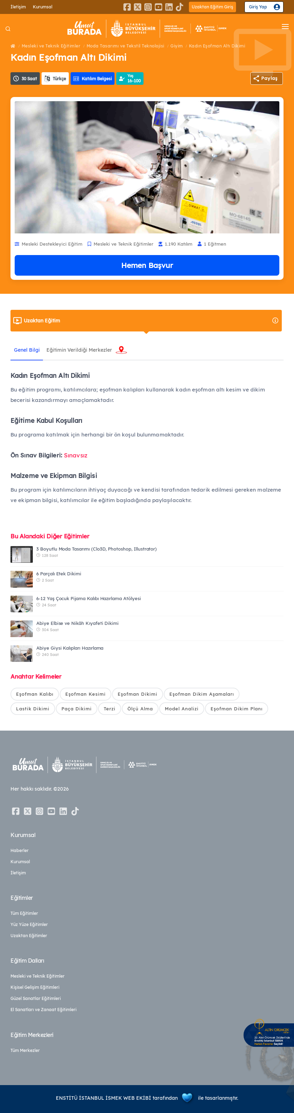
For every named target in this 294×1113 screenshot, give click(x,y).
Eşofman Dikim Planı (237, 708)
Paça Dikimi (76, 708)
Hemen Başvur (147, 265)
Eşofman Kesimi (85, 694)
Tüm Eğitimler (24, 913)
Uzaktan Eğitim (151, 320)
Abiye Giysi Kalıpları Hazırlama (69, 648)
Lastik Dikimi (33, 708)
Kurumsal (42, 6)
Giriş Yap (258, 6)
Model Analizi (182, 708)
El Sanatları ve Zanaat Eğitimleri (43, 1010)
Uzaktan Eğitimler (28, 936)
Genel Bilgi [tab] (27, 350)
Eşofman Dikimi (137, 694)
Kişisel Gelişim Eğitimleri (34, 987)
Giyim (176, 45)
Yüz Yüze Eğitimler (29, 924)
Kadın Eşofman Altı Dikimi (217, 45)
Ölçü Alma (140, 708)
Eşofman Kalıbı (34, 694)
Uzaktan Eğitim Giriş (212, 6)
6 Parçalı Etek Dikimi (58, 573)
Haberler (19, 850)
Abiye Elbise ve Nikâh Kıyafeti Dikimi (77, 623)
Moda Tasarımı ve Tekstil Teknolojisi (125, 45)
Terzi (110, 708)
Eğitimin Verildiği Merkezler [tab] (79, 350)
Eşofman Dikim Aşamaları (201, 694)
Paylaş (269, 78)
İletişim (18, 6)
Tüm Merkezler (25, 1050)
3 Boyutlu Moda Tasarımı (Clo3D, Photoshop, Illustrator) (96, 549)
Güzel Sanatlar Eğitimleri (35, 998)
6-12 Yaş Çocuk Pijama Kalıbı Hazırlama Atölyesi (88, 598)
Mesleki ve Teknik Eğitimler (51, 45)
